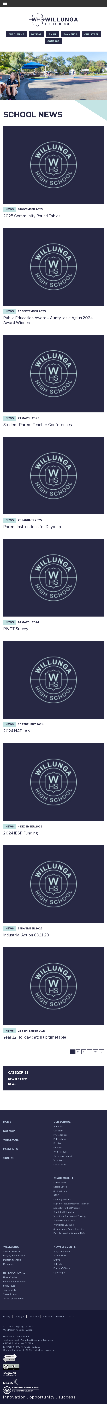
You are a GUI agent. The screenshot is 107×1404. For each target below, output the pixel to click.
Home (7, 1121)
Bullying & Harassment (14, 1255)
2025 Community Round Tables (31, 216)
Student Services (11, 1251)
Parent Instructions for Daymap (32, 526)
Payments (70, 34)
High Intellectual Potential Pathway (71, 1203)
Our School (62, 1121)
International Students (14, 1281)
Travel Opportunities (13, 1298)
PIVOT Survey (15, 628)
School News (60, 1255)
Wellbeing (11, 1246)
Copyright (20, 1316)
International (14, 1272)
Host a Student (10, 1277)
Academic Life (64, 1178)
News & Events (65, 1246)
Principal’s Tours (62, 1268)
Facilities (58, 1147)
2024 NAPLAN (16, 731)
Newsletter (17, 1079)
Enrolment (16, 34)
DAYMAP (36, 34)
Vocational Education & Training (70, 1216)
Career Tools (60, 1182)
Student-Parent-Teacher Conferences (37, 424)
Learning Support (62, 1199)
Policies (57, 1143)
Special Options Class (64, 1220)
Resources (8, 1264)
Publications (60, 1139)
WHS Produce (61, 1151)
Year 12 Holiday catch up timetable (34, 1037)
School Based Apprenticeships (69, 1229)
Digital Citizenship (12, 1259)
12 (95, 1052)
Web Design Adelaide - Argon (18, 1330)
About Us (58, 1126)
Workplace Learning (64, 1224)
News (10, 209)
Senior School (60, 1191)
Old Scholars (60, 1164)
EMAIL (53, 34)
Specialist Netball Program (67, 1208)
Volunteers (59, 1160)
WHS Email (11, 1140)
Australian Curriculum (53, 1316)
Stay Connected (62, 1251)
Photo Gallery (60, 1135)
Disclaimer (34, 1316)
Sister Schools (10, 1294)
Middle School (60, 1186)
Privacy (7, 1316)
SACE (56, 1195)
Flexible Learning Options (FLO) (69, 1233)
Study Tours (9, 1285)
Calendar (58, 1264)
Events (57, 1259)
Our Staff (91, 34)
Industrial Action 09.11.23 (26, 935)
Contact (53, 41)
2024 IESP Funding (20, 833)
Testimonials (9, 1290)
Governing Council (63, 1156)
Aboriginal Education (64, 1212)
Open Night (59, 1272)
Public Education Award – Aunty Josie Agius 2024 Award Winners (48, 320)
